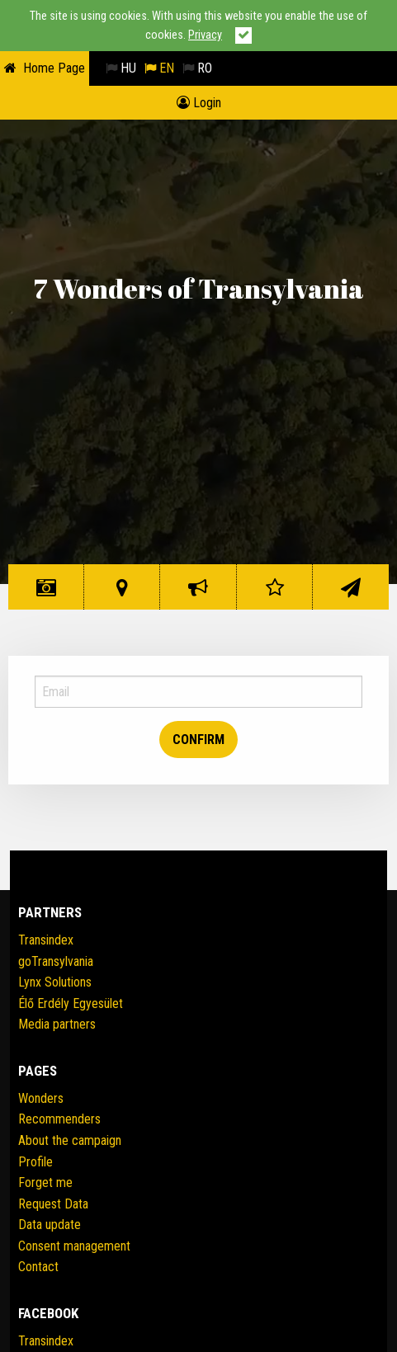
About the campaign (69, 1140)
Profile (35, 1162)
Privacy (205, 35)
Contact (350, 593)
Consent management (74, 1246)
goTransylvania (55, 961)
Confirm (198, 739)
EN (159, 68)
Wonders (46, 593)
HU (121, 68)
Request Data (53, 1204)
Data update (49, 1224)
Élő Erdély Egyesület (70, 1003)
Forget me (45, 1182)
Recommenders (59, 1119)
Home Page (54, 68)
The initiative (198, 593)
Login (199, 103)
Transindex (45, 940)
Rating (274, 593)
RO (197, 68)
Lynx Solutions (55, 982)
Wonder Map (122, 593)
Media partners (57, 1024)
